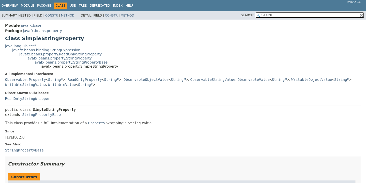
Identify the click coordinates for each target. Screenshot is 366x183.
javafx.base (31, 25)
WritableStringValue (25, 85)
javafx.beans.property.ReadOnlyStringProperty (60, 54)
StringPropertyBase (41, 115)
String (54, 80)
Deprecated (100, 5)
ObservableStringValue (212, 80)
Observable (15, 80)
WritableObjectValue (311, 80)
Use (73, 5)
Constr (51, 15)
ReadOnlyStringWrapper (27, 99)
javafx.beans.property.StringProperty (59, 58)
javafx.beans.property (42, 31)
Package (44, 5)
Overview (10, 5)
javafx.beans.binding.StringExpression (46, 50)
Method (67, 15)
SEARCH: (247, 15)
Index (118, 5)
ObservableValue (254, 80)
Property (37, 80)
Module (27, 5)
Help (129, 5)
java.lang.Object (19, 46)
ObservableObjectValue (146, 80)
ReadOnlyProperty (85, 80)
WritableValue (62, 85)
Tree (83, 5)
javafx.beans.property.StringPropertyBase (71, 62)
